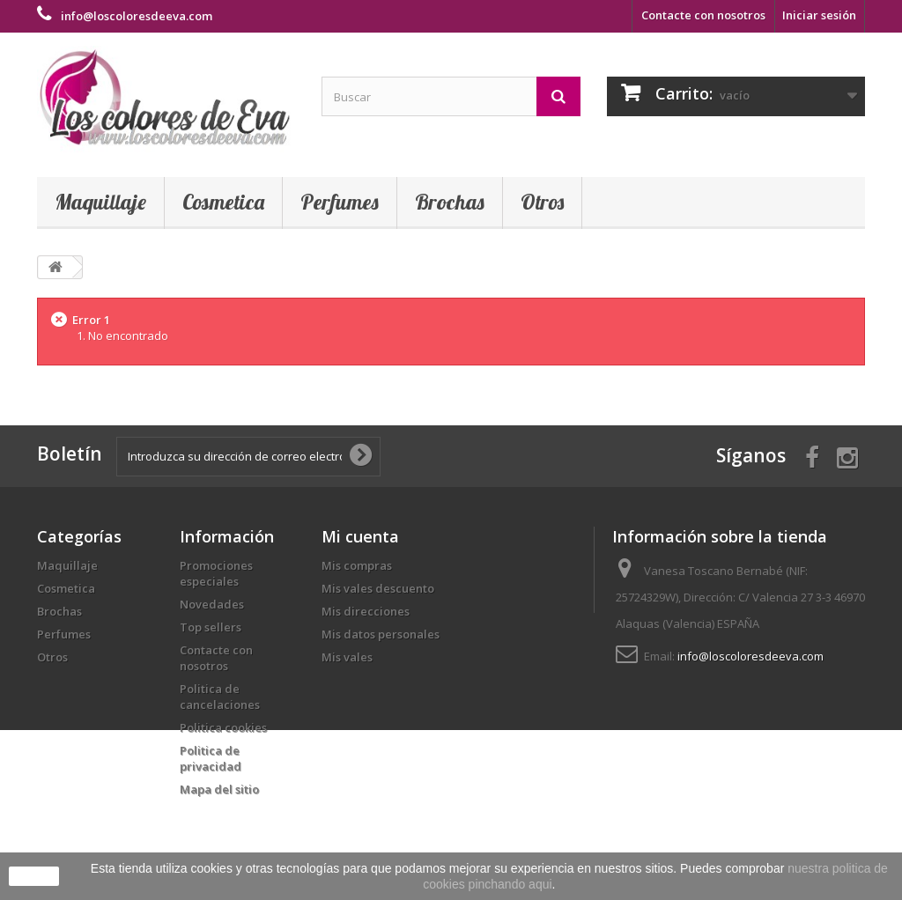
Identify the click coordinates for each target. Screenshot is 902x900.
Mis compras (357, 565)
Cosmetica (223, 201)
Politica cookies (223, 727)
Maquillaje (100, 201)
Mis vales (347, 657)
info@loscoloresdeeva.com (750, 656)
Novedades (212, 604)
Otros (542, 201)
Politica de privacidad (210, 758)
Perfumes (339, 201)
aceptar (34, 876)
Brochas (449, 201)
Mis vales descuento (378, 588)
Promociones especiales (216, 573)
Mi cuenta (360, 536)
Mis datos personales (381, 634)
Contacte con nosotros (703, 15)
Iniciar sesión (819, 15)
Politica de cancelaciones (220, 696)
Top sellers (210, 627)
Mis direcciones (366, 611)
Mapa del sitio (219, 789)
